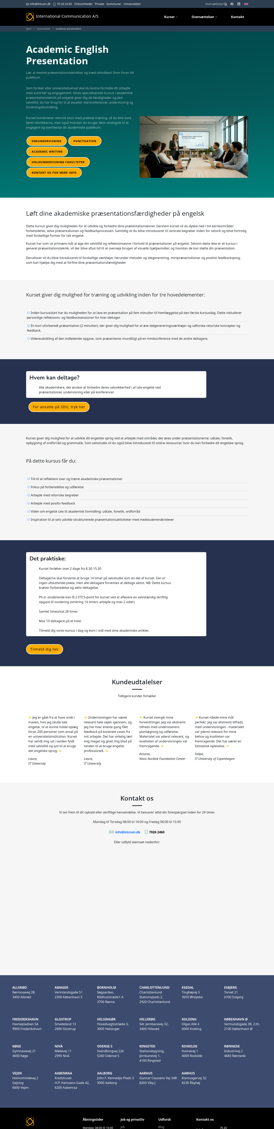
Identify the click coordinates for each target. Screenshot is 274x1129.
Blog (161, 1127)
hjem (28, 28)
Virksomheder (83, 4)
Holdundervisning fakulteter (58, 162)
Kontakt (237, 17)
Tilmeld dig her (44, 649)
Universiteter (132, 4)
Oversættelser (216, 4)
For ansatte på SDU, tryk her (59, 406)
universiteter (43, 28)
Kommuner (113, 4)
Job (123, 1127)
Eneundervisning (46, 141)
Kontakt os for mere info (54, 172)
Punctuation (84, 141)
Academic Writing (47, 151)
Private (99, 4)
